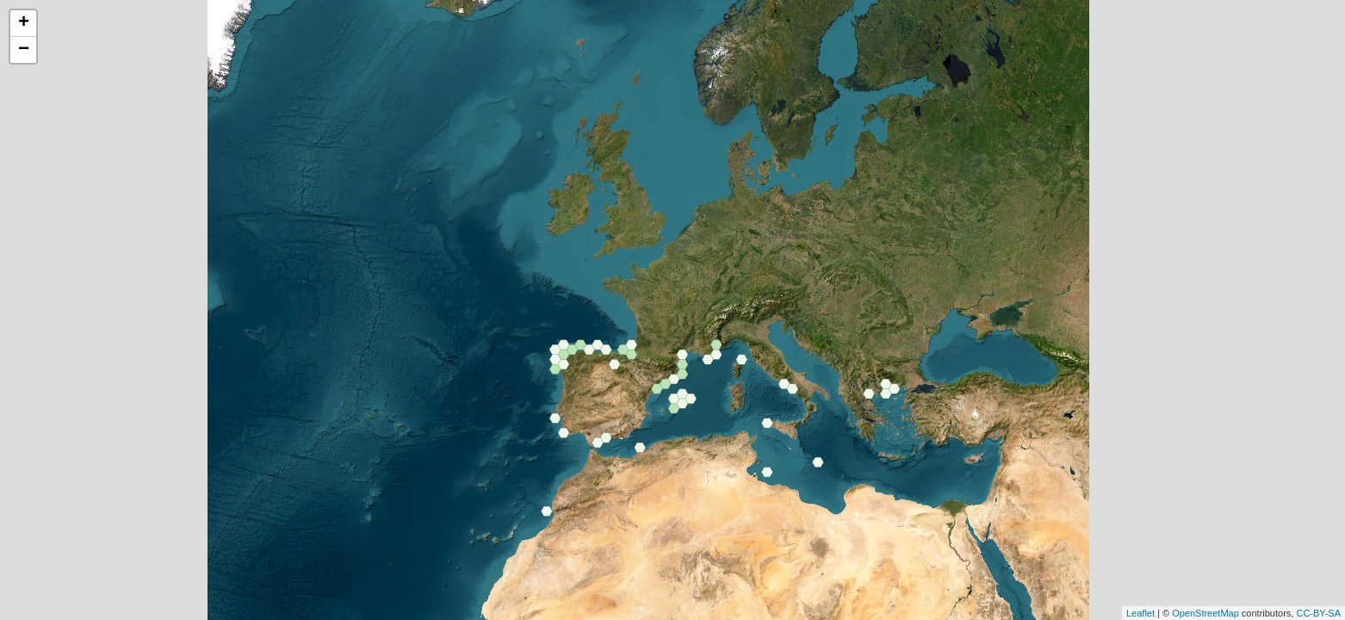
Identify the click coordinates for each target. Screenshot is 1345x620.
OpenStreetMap (1205, 613)
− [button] (23, 50)
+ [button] (23, 23)
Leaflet (1140, 613)
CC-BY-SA (1318, 613)
